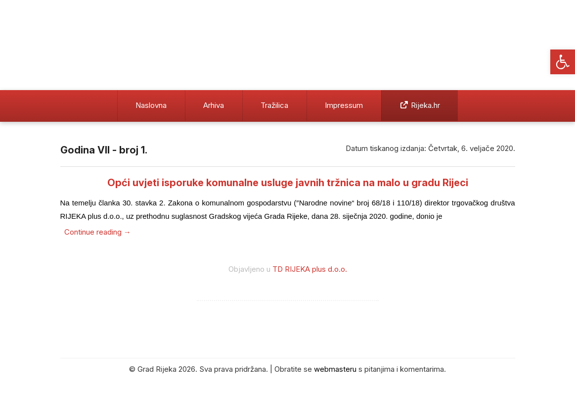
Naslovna (151, 105)
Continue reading (97, 232)
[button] (562, 62)
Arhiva (213, 105)
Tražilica (274, 105)
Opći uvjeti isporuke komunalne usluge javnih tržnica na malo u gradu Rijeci (287, 183)
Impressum (344, 105)
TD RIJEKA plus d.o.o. (309, 269)
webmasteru (335, 369)
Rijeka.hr (419, 105)
